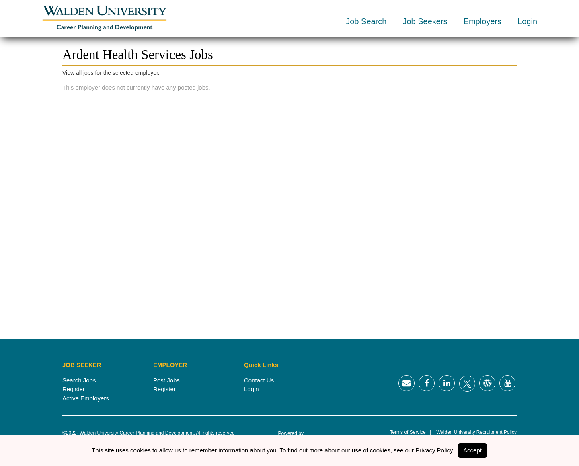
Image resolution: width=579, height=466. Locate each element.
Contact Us (259, 380)
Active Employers (85, 398)
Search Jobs (79, 380)
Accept (472, 450)
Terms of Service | (410, 432)
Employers (482, 21)
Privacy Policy (433, 450)
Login (527, 21)
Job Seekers (424, 21)
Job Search (366, 21)
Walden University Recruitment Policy (474, 432)
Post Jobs (166, 380)
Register (73, 389)
